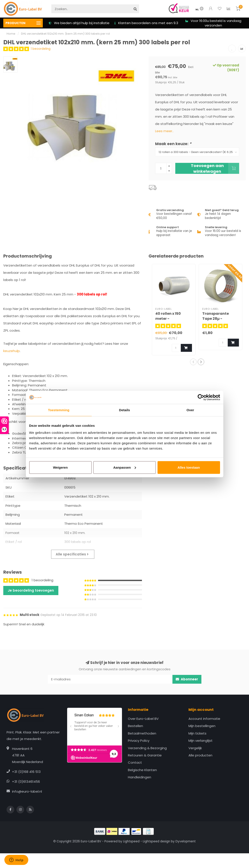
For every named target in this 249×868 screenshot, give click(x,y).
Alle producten (200, 755)
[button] (193, 362)
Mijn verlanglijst (200, 740)
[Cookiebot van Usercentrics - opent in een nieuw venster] (201, 397)
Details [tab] (124, 410)
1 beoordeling (40, 49)
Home (11, 34)
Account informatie (204, 718)
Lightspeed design (156, 841)
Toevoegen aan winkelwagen (215, 168)
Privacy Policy (138, 740)
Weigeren (60, 467)
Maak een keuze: (173, 143)
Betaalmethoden (142, 733)
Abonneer (187, 679)
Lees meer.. (164, 131)
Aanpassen (124, 467)
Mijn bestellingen (201, 726)
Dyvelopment (186, 841)
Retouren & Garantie (145, 755)
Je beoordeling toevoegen (31, 590)
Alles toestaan (188, 467)
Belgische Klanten (142, 770)
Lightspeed (131, 841)
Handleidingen (139, 777)
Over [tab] (190, 410)
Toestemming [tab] (59, 410)
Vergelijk (195, 748)
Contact (135, 762)
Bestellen (135, 726)
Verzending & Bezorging (147, 748)
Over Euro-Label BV (143, 718)
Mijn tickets (197, 733)
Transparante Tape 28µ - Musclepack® (215, 318)
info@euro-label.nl (27, 791)
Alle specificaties (72, 554)
